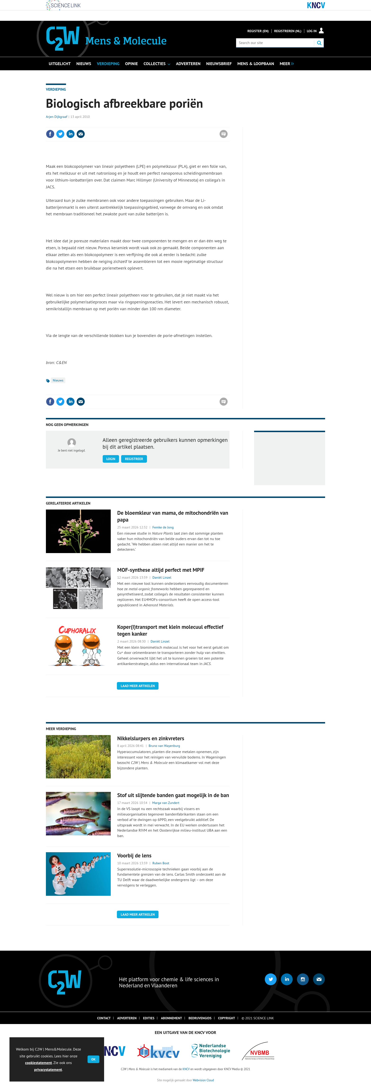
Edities (149, 1018)
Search (319, 43)
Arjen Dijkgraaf (56, 117)
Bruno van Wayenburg (164, 746)
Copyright (226, 1018)
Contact (104, 1018)
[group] (285, 63)
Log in (312, 31)
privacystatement (48, 1069)
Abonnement (171, 1018)
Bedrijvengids (200, 1018)
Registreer (134, 459)
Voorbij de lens (134, 855)
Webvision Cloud (203, 1080)
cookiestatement (38, 1062)
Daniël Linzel (161, 577)
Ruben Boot (160, 863)
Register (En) (258, 31)
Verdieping (56, 89)
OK (93, 1059)
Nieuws (58, 380)
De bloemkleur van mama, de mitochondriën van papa (172, 516)
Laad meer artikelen (138, 686)
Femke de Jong (163, 527)
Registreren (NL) (287, 31)
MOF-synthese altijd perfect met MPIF (160, 569)
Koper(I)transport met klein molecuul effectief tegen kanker (170, 630)
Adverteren (127, 1018)
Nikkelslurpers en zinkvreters (150, 738)
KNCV (186, 1069)
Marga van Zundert (165, 803)
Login (110, 459)
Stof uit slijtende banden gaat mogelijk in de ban (173, 795)
